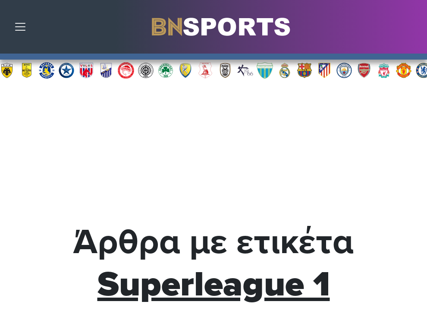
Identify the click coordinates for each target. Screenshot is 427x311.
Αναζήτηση (414, 29)
